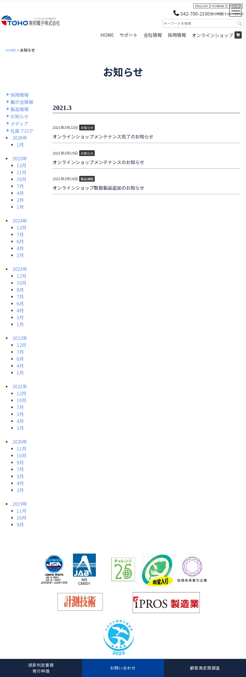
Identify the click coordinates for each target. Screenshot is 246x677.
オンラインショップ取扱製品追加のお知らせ (98, 187)
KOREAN (218, 6)
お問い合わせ (123, 668)
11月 (21, 172)
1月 (20, 144)
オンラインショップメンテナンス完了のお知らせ (103, 136)
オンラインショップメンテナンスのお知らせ (98, 162)
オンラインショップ (212, 35)
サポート (128, 34)
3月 (20, 255)
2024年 (19, 220)
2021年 (19, 386)
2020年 (19, 441)
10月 (21, 179)
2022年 (19, 337)
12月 (21, 165)
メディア (19, 123)
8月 (20, 289)
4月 (20, 192)
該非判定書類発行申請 (41, 668)
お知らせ (19, 116)
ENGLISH (201, 6)
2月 (20, 199)
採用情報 (177, 34)
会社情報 (153, 34)
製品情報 (19, 109)
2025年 (19, 158)
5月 (20, 413)
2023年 (19, 268)
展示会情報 (21, 101)
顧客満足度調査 (205, 668)
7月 (20, 185)
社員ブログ (21, 130)
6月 (20, 241)
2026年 (19, 137)
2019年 (19, 503)
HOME (107, 34)
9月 (20, 462)
